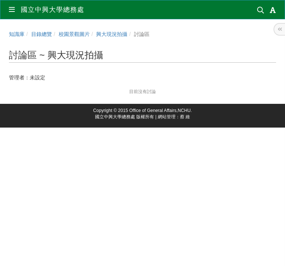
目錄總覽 (41, 34)
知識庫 (16, 34)
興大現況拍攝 (111, 34)
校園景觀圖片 (74, 34)
